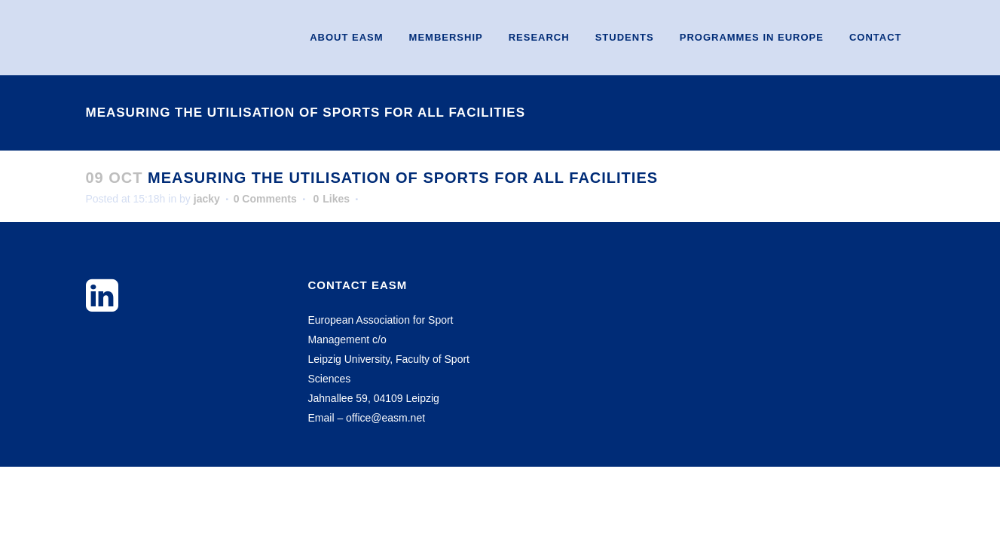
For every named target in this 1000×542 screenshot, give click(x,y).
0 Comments (265, 199)
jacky (207, 199)
